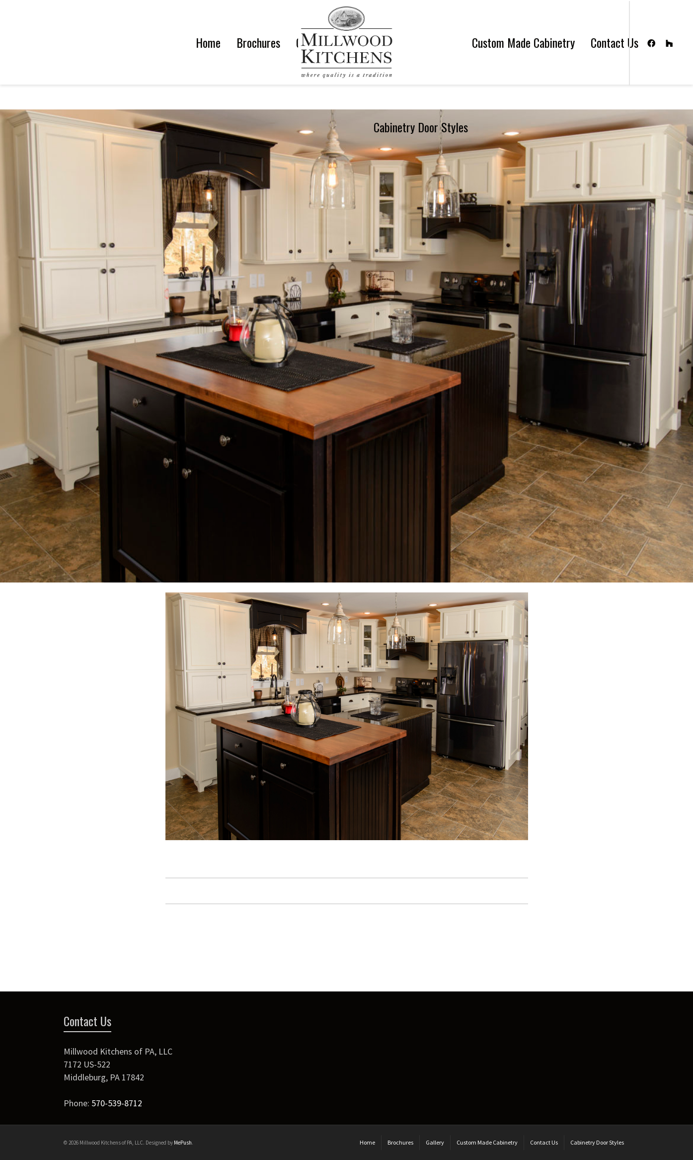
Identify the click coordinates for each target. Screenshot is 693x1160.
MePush (183, 1142)
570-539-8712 (116, 1103)
